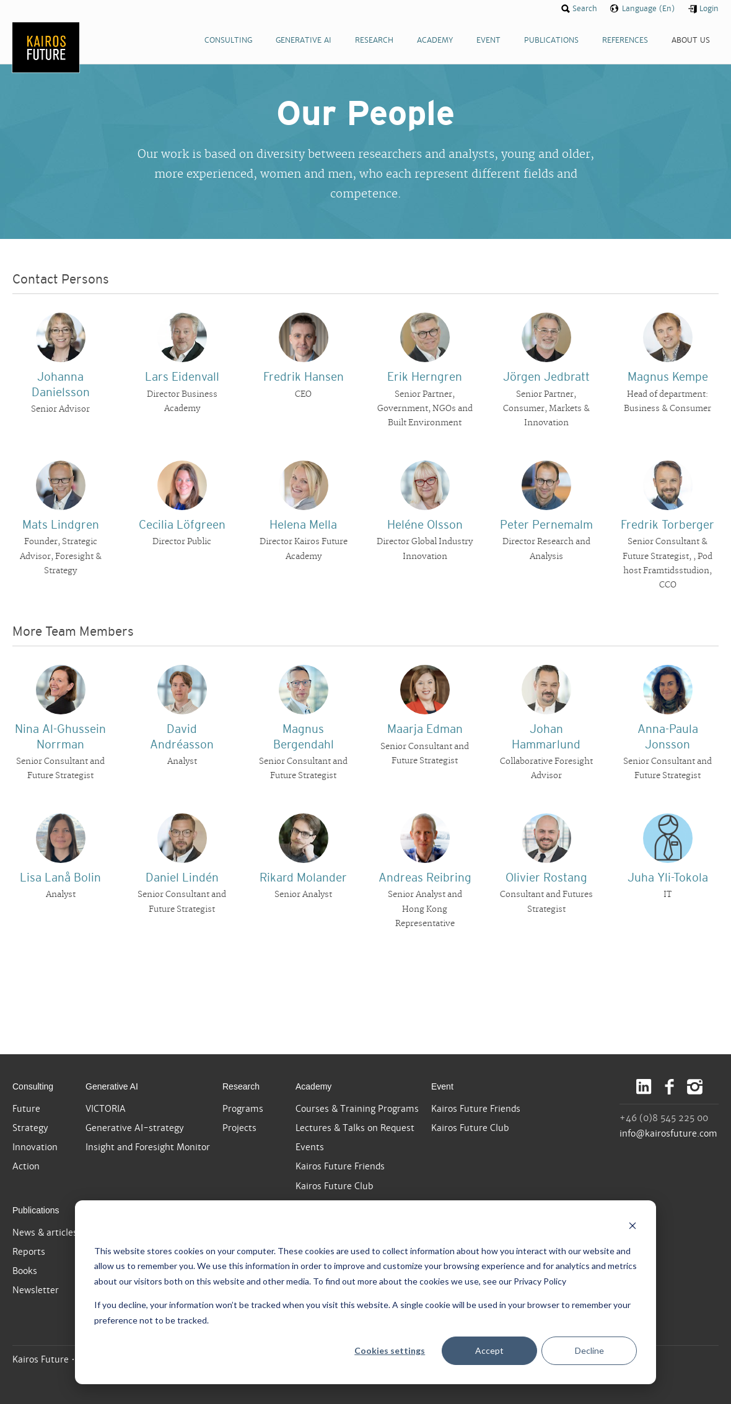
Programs (242, 1108)
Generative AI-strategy (134, 1127)
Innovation (35, 1147)
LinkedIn (644, 1086)
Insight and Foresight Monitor (147, 1147)
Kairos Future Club (334, 1186)
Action (26, 1166)
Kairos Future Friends (340, 1166)
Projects (239, 1127)
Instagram (695, 1086)
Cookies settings (389, 1350)
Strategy (30, 1127)
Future (26, 1108)
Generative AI (111, 1086)
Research (241, 1086)
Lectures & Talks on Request (354, 1127)
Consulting (32, 1086)
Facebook (669, 1086)
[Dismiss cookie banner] (632, 1227)
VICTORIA (105, 1108)
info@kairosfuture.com (668, 1133)
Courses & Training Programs (357, 1108)
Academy (313, 1086)
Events (309, 1147)
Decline (589, 1350)
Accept (489, 1350)
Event (442, 1086)
